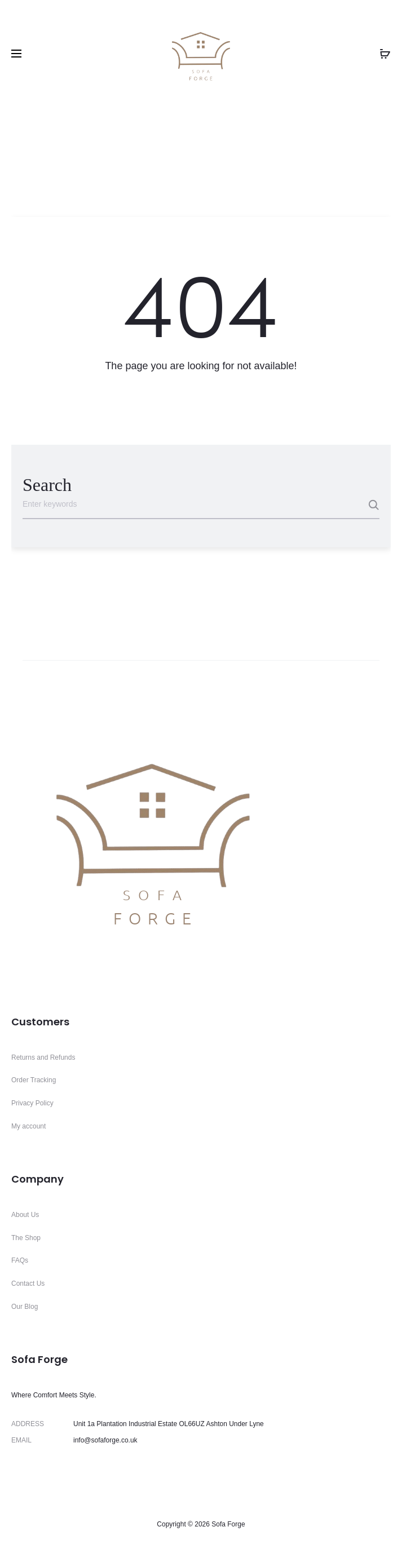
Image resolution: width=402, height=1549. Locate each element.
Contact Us (28, 1283)
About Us (25, 1215)
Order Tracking (33, 1080)
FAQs (19, 1260)
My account (28, 1126)
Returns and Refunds (43, 1057)
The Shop (26, 1238)
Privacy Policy (32, 1103)
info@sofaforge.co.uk (105, 1440)
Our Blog (24, 1307)
